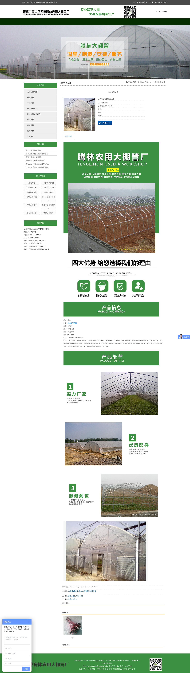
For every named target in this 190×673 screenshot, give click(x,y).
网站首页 (31, 22)
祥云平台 (112, 666)
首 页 (140, 82)
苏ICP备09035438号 (90, 666)
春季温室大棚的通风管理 (35, 160)
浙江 (110, 669)
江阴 (125, 669)
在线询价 (105, 123)
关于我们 (49, 22)
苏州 (118, 669)
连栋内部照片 (72, 599)
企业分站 (135, 2)
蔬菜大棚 (30, 131)
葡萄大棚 (30, 125)
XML (151, 2)
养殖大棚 (30, 103)
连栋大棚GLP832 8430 (75, 596)
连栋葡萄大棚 (32, 192)
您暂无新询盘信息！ (161, 2)
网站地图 (142, 2)
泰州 (133, 669)
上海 (102, 669)
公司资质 (140, 22)
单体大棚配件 (32, 108)
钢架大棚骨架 (84, 591)
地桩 (72, 638)
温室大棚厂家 (32, 197)
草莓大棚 (30, 120)
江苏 (98, 669)
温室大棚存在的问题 (33, 157)
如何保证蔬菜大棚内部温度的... (37, 167)
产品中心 (68, 22)
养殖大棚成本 (32, 205)
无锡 (114, 669)
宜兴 (129, 669)
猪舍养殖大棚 (32, 188)
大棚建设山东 (73, 591)
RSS (147, 2)
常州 (122, 669)
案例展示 (86, 22)
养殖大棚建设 (49, 192)
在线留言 (122, 22)
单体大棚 (30, 97)
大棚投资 (92, 591)
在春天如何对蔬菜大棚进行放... (37, 164)
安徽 (106, 669)
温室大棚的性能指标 (33, 150)
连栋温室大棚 (32, 92)
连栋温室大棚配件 (34, 114)
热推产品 (82, 669)
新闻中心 (104, 22)
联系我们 (158, 22)
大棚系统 (30, 136)
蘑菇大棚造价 (49, 213)
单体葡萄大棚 (49, 183)
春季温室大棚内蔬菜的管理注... (37, 154)
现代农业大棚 (32, 213)
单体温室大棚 (49, 188)
